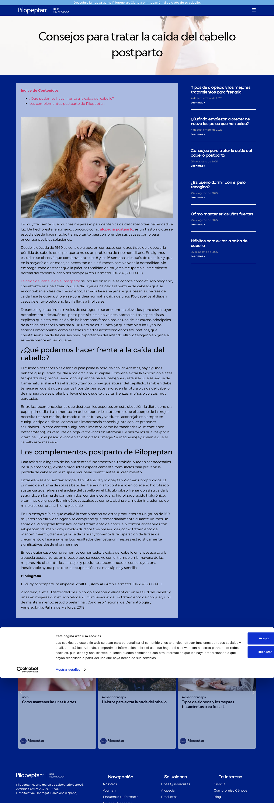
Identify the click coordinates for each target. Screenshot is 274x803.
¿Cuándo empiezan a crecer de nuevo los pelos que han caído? (220, 122)
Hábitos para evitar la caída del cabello (219, 244)
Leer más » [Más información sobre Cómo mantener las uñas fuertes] (198, 225)
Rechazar (239, 772)
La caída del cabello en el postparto (50, 282)
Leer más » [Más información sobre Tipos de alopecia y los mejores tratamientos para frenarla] (198, 103)
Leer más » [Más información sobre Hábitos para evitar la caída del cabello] (198, 256)
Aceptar (238, 758)
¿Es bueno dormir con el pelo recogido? (218, 185)
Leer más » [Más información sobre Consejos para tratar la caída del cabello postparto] (198, 166)
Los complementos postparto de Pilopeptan (67, 104)
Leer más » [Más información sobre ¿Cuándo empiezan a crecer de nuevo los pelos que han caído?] (198, 134)
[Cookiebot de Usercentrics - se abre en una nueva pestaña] (27, 795)
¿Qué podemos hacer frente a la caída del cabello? (71, 99)
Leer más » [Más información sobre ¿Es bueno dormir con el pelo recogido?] (198, 198)
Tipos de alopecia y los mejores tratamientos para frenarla (220, 90)
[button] (21, 693)
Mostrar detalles (68, 794)
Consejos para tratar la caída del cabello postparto (221, 154)
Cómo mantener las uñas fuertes (222, 214)
